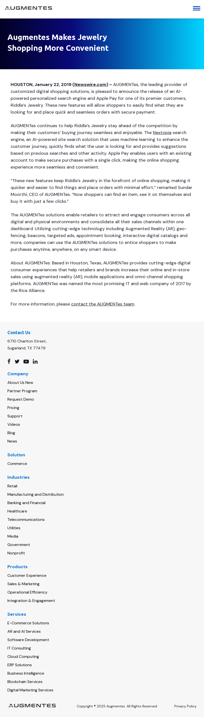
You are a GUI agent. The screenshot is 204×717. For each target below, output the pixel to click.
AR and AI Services (24, 631)
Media (12, 536)
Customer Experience (26, 575)
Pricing (13, 407)
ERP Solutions (19, 664)
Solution (16, 455)
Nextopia (162, 133)
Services (16, 614)
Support (14, 416)
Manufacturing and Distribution (35, 494)
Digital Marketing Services (30, 690)
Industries (18, 477)
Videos (13, 424)
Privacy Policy (185, 706)
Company (17, 374)
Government (18, 544)
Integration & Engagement (31, 600)
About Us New (20, 382)
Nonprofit (16, 553)
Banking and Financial (26, 502)
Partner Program (22, 390)
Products (17, 567)
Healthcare (17, 511)
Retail (12, 486)
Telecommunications (26, 519)
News (12, 441)
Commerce (17, 463)
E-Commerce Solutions (28, 623)
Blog (11, 432)
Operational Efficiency (27, 592)
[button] (198, 8)
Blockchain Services (24, 681)
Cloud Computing (23, 656)
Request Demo (20, 399)
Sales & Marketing (23, 583)
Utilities (13, 527)
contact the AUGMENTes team (102, 304)
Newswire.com (90, 84)
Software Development (28, 639)
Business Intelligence (25, 673)
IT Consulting (19, 648)
